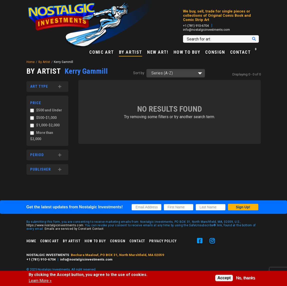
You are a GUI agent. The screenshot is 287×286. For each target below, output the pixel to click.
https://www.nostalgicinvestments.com (55, 225)
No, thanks (245, 278)
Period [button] (37, 155)
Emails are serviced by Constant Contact (74, 229)
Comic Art (101, 52)
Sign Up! (243, 207)
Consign (215, 52)
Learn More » (40, 281)
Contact (240, 52)
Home (30, 62)
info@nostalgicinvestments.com (206, 29)
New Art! (158, 52)
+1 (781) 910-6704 (196, 25)
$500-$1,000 (46, 118)
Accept (224, 278)
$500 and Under (49, 110)
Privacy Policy (163, 241)
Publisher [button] (40, 169)
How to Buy (187, 52)
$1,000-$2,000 (48, 125)
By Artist (130, 52)
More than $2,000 (41, 136)
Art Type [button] (39, 86)
